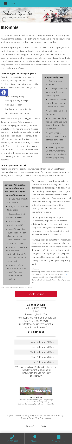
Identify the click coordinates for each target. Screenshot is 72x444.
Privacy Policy (45, 418)
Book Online (36, 294)
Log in (43, 426)
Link (65, 274)
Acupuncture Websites (15, 415)
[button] (4, 92)
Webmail (29, 426)
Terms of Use (34, 418)
